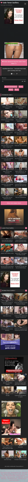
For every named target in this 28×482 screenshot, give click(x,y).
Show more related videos (14, 203)
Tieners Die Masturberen (11, 86)
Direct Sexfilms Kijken (11, 475)
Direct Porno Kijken (16, 474)
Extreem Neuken (7, 474)
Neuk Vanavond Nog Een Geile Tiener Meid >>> (14, 62)
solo (16, 89)
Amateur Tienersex (20, 475)
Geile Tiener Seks (11, 477)
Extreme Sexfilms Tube (16, 472)
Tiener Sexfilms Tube (5, 472)
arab (20, 86)
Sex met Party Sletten (12, 478)
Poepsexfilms (3, 477)
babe (11, 89)
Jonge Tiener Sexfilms (14, 480)
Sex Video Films (19, 477)
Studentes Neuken (22, 478)
